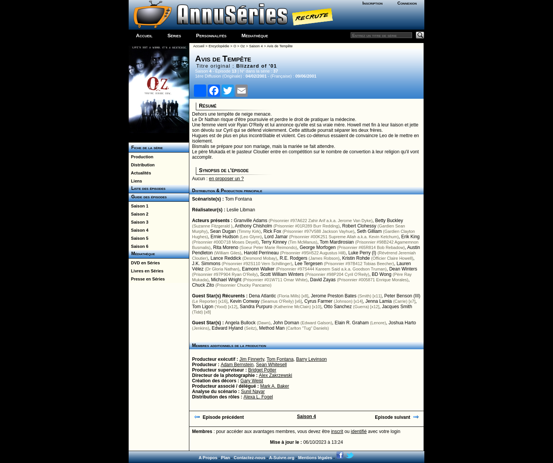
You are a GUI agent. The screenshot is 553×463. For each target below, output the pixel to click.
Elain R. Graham (351, 322)
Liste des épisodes (147, 188)
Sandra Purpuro (256, 306)
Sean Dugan (223, 231)
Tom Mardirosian (337, 242)
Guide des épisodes (148, 196)
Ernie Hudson (224, 236)
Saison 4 (138, 230)
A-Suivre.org (281, 457)
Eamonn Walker (258, 269)
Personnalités (211, 35)
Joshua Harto (402, 322)
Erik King (410, 236)
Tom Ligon (202, 306)
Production (141, 156)
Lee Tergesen (309, 263)
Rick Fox (272, 231)
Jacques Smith (397, 306)
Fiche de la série (146, 147)
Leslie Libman (241, 209)
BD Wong (381, 274)
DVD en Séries (144, 263)
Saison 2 (138, 214)
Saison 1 (138, 206)
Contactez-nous (250, 457)
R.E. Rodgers (293, 258)
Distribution (142, 165)
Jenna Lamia (379, 301)
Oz (242, 46)
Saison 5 (138, 238)
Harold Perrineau (261, 253)
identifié (359, 431)
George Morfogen (318, 247)
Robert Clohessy (359, 226)
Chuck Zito (203, 285)
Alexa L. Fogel (258, 397)
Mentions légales (315, 457)
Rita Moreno (225, 247)
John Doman (286, 322)
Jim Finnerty (251, 359)
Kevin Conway (245, 301)
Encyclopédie (219, 46)
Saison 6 (138, 246)
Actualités (140, 173)
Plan (225, 457)
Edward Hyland (227, 328)
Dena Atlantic (262, 296)
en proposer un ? (226, 178)
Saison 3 (138, 222)
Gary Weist (251, 380)
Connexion (407, 3)
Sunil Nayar (253, 391)
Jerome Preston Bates (333, 296)
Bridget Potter (262, 370)
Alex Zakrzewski (275, 375)
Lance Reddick (225, 258)
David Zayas (323, 279)
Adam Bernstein (237, 364)
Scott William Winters (282, 274)
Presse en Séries (147, 279)
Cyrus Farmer (318, 301)
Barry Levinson (311, 359)
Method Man (272, 328)
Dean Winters (403, 269)
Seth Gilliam (369, 231)
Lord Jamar (276, 236)
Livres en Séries (146, 271)
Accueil (144, 35)
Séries (174, 35)
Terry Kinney (274, 242)
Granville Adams (250, 220)
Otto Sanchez (338, 306)
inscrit (337, 431)
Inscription (372, 3)
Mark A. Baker (274, 386)
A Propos (208, 457)
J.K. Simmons (206, 263)
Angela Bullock (240, 322)
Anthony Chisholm (253, 226)
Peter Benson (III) (402, 296)
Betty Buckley (389, 220)
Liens (135, 181)
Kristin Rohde (356, 258)
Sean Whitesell (271, 364)
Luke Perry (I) (362, 253)
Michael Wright (226, 279)
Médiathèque (255, 35)
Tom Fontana (238, 199)
